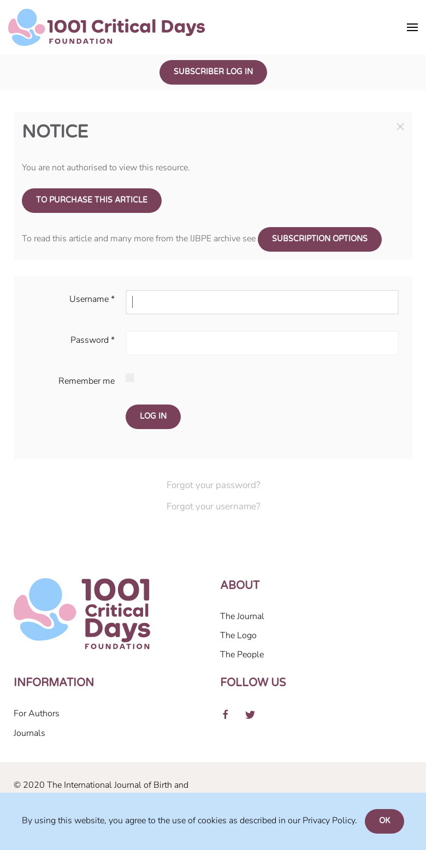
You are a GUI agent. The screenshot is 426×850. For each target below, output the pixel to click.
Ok (384, 821)
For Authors (37, 714)
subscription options (320, 239)
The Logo (238, 635)
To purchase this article (91, 200)
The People (242, 655)
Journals (29, 733)
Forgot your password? (213, 485)
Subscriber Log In (213, 72)
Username (92, 299)
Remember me (86, 381)
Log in (153, 416)
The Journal (242, 616)
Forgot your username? (213, 506)
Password (92, 340)
